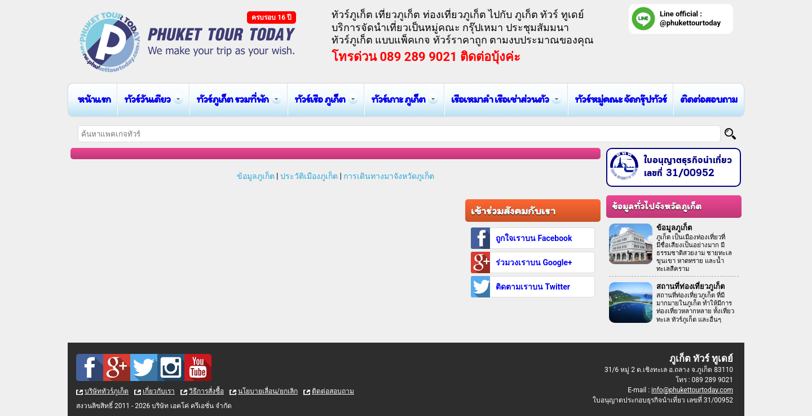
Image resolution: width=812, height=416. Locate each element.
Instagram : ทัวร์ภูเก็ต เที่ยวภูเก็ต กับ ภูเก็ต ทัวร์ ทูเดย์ (170, 367)
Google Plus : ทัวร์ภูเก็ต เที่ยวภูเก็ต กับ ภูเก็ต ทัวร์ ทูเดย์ (116, 367)
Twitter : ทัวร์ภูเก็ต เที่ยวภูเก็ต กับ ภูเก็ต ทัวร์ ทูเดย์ (143, 367)
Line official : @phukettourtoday (690, 18)
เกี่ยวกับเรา (159, 391)
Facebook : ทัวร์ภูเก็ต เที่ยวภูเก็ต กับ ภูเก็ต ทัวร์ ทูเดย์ (89, 367)
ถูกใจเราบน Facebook (534, 238)
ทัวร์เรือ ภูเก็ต (319, 99)
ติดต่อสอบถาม (708, 99)
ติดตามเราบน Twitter (533, 286)
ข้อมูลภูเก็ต (256, 176)
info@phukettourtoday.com (692, 390)
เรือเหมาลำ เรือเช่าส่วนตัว (500, 99)
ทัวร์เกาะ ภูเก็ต (398, 99)
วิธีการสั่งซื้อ (206, 391)
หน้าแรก (94, 99)
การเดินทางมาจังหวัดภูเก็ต (388, 176)
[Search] (730, 134)
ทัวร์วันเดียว (147, 99)
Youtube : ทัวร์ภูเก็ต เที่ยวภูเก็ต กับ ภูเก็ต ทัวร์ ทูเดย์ (197, 367)
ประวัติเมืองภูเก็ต (309, 176)
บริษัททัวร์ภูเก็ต (107, 391)
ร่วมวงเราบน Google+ (534, 262)
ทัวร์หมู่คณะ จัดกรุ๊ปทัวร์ (621, 99)
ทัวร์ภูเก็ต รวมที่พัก (232, 99)
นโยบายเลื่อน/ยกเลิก (268, 391)
